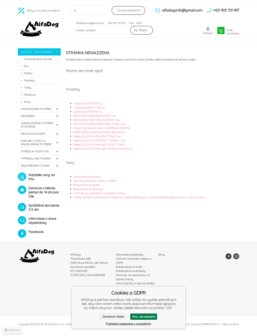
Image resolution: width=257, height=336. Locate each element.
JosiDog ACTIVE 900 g (87, 103)
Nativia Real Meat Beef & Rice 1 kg (94, 115)
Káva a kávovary (41, 133)
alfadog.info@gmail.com (90, 23)
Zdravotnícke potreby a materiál (41, 125)
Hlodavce (30, 94)
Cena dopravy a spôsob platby (135, 283)
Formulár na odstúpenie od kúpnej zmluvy (99, 193)
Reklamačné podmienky (88, 189)
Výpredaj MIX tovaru (41, 158)
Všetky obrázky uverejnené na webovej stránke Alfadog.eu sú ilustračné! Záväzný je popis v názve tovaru (139, 197)
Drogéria (41, 116)
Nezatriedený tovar (41, 165)
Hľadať (143, 30)
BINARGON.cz (211, 324)
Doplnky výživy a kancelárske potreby (41, 142)
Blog (162, 254)
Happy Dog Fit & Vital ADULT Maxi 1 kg (97, 136)
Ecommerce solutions (188, 324)
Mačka (28, 73)
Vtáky (27, 87)
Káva (27, 101)
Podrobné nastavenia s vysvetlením (128, 323)
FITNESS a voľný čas (41, 151)
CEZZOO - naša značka (41, 51)
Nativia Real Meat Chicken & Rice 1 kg (96, 120)
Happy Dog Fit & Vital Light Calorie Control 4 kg (102, 148)
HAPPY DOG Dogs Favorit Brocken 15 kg (98, 132)
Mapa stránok (230, 324)
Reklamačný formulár (86, 185)
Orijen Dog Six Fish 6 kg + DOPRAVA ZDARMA (101, 128)
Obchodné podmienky (87, 176)
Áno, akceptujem (143, 316)
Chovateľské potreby (41, 108)
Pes (26, 66)
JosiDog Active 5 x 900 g (88, 107)
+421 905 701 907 (117, 23)
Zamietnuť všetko (113, 316)
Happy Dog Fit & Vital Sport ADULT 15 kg (98, 144)
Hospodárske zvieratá (38, 59)
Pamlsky (29, 80)
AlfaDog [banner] (39, 29)
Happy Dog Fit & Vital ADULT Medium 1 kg (99, 140)
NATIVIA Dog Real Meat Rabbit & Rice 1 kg (99, 124)
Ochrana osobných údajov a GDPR (95, 181)
